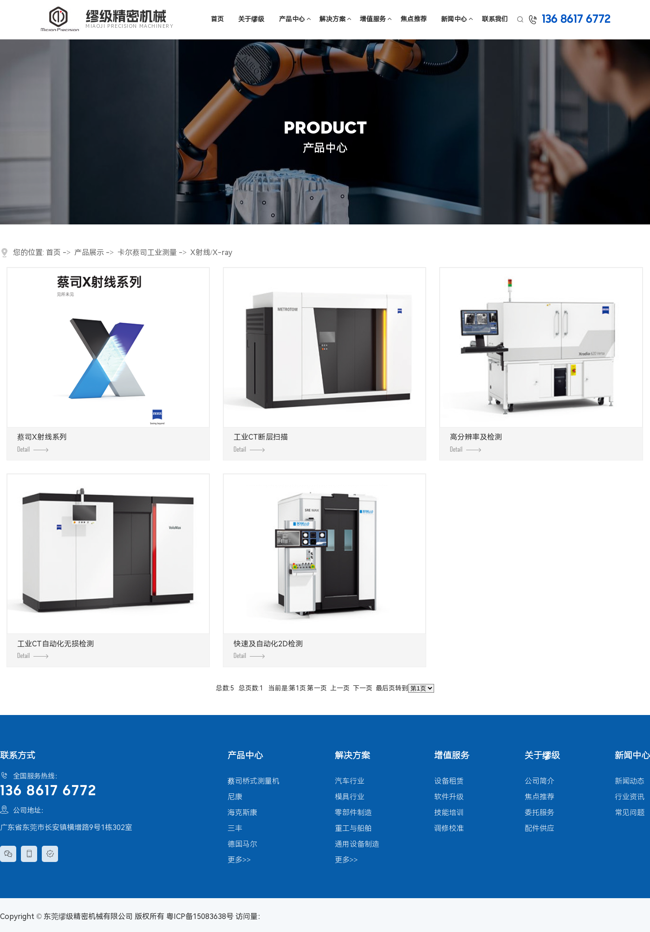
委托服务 (539, 812)
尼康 (235, 796)
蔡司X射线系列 (42, 442)
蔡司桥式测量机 (254, 781)
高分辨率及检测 (476, 442)
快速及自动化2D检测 (268, 649)
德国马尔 (242, 844)
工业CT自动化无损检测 (55, 649)
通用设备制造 (357, 844)
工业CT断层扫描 (261, 442)
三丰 (235, 828)
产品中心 (292, 19)
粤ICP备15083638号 (200, 916)
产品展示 (89, 252)
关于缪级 (251, 19)
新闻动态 (629, 781)
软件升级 (449, 796)
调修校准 (449, 828)
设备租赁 (449, 781)
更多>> (239, 859)
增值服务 (373, 19)
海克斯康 (242, 812)
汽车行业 (349, 781)
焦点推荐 (414, 19)
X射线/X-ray (211, 252)
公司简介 (539, 781)
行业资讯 (629, 796)
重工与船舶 (353, 828)
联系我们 (495, 19)
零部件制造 (353, 812)
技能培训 (449, 812)
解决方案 (332, 19)
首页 (217, 19)
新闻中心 (454, 19)
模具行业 (349, 796)
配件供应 (539, 828)
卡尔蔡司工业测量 (147, 252)
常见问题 (629, 812)
